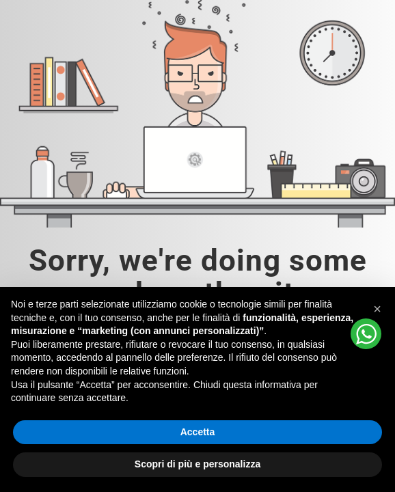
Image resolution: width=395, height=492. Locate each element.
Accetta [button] (197, 431)
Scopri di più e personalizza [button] (197, 464)
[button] (377, 309)
